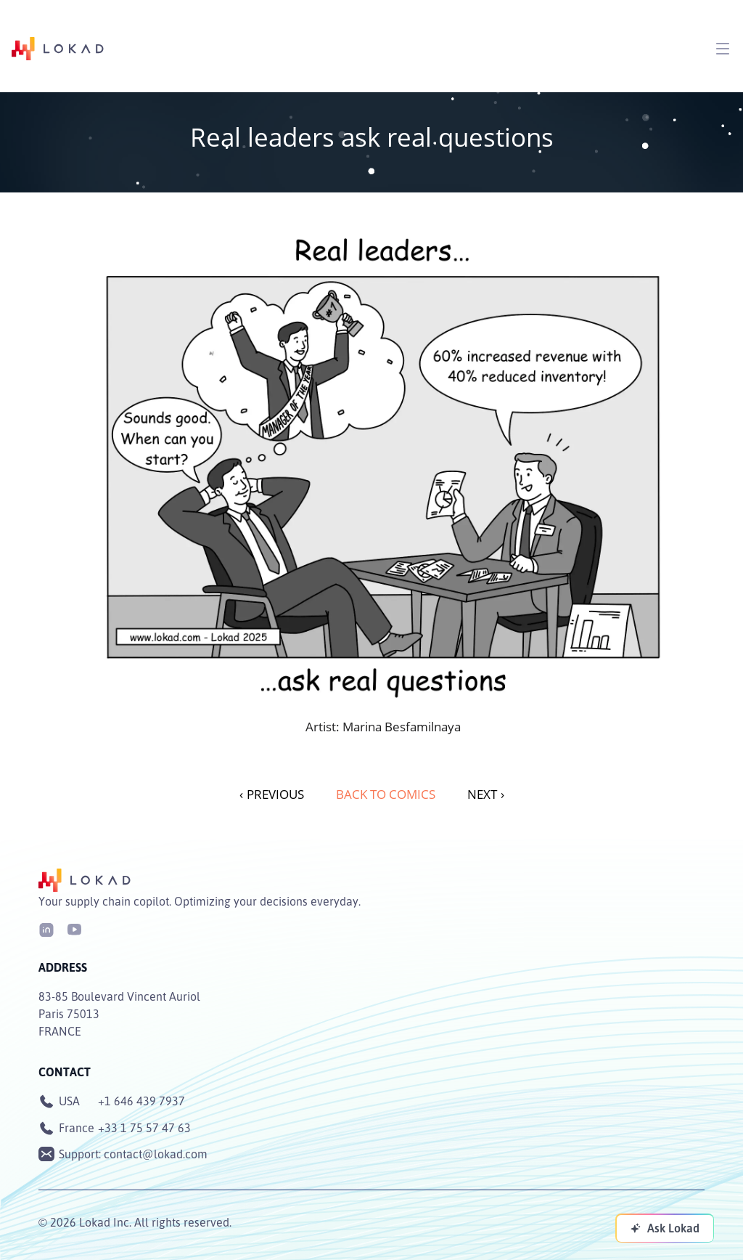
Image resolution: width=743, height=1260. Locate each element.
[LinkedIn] (46, 928)
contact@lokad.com (156, 1154)
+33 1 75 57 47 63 (144, 1128)
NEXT (485, 794)
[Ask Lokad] (664, 1228)
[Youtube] (74, 928)
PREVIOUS (271, 794)
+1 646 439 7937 (141, 1101)
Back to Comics (385, 794)
